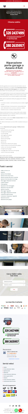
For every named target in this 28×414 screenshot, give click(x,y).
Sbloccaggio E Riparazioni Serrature (8, 180)
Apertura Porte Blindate (6, 174)
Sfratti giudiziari (4, 184)
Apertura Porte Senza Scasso (7, 175)
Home (8, 11)
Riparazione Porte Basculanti (7, 187)
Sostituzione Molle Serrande (7, 194)
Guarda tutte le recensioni (14, 358)
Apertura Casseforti (5, 189)
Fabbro (5, 367)
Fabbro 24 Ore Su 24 (5, 170)
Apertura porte (7, 370)
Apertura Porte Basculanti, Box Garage (9, 179)
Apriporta (3, 172)
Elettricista (6, 372)
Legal (11, 412)
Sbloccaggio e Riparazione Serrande (8, 192)
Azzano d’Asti (17, 11)
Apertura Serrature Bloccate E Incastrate (9, 177)
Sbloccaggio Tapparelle (6, 191)
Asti (12, 11)
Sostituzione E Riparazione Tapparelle (9, 196)
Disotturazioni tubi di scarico (10, 381)
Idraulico (5, 377)
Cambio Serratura (4, 182)
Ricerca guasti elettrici (8, 376)
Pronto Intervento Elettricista (10, 374)
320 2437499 (9, 1)
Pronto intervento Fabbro (9, 369)
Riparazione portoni (5, 197)
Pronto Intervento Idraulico (9, 379)
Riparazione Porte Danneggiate (7, 185)
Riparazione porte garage (6, 199)
